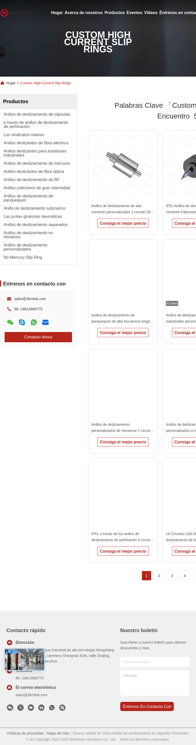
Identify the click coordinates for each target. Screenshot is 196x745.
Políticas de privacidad (25, 733)
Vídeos (150, 12)
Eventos (134, 12)
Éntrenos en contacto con (147, 706)
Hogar (57, 12)
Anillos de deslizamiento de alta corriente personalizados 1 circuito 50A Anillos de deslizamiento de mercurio (122, 212)
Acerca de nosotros (84, 12)
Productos (115, 12)
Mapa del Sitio (58, 733)
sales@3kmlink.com (30, 299)
